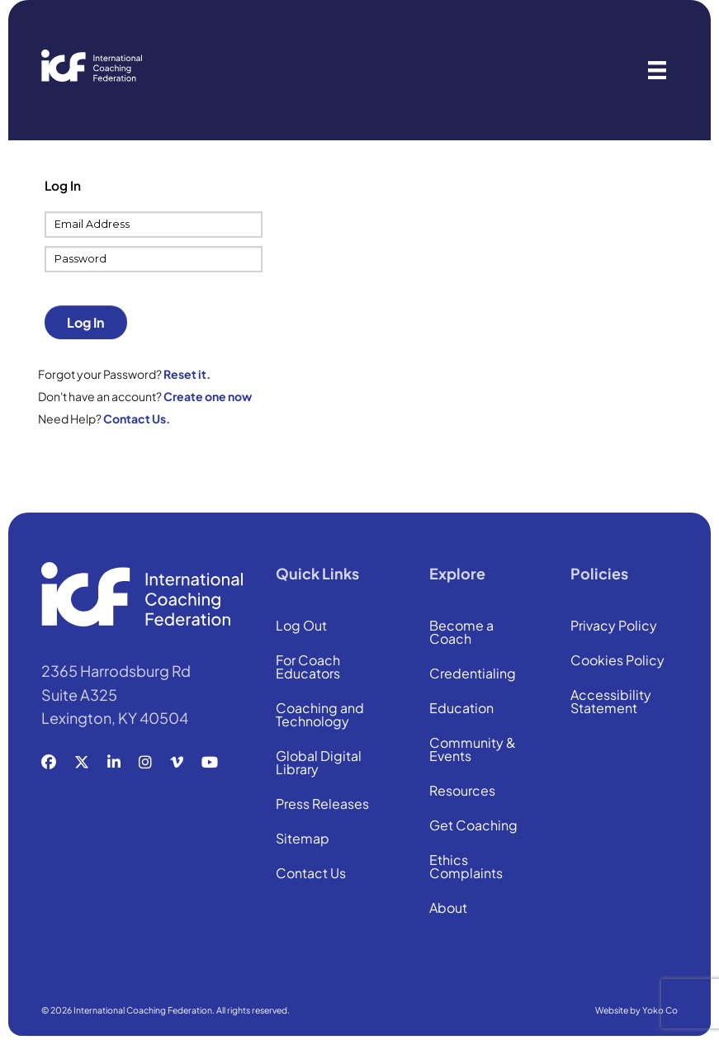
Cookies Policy (617, 661)
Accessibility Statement (610, 702)
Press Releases (322, 804)
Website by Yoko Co (636, 1010)
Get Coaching (473, 826)
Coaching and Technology (320, 716)
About (448, 908)
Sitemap (302, 839)
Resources (462, 791)
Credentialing (472, 674)
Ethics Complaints (466, 867)
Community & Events (472, 750)
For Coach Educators (308, 668)
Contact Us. (136, 418)
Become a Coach (461, 633)
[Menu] (657, 70)
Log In (85, 322)
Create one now (207, 396)
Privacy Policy (613, 626)
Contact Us (311, 874)
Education (461, 709)
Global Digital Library (319, 763)
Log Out (301, 626)
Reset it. (186, 373)
